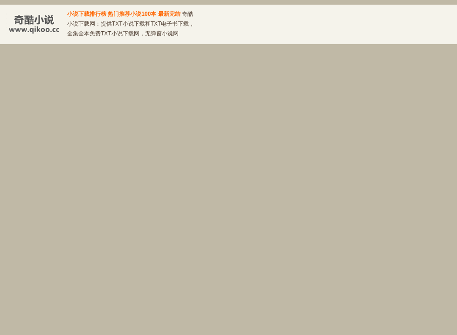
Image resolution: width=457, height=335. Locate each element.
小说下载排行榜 (86, 14)
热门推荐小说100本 (132, 14)
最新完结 (169, 14)
